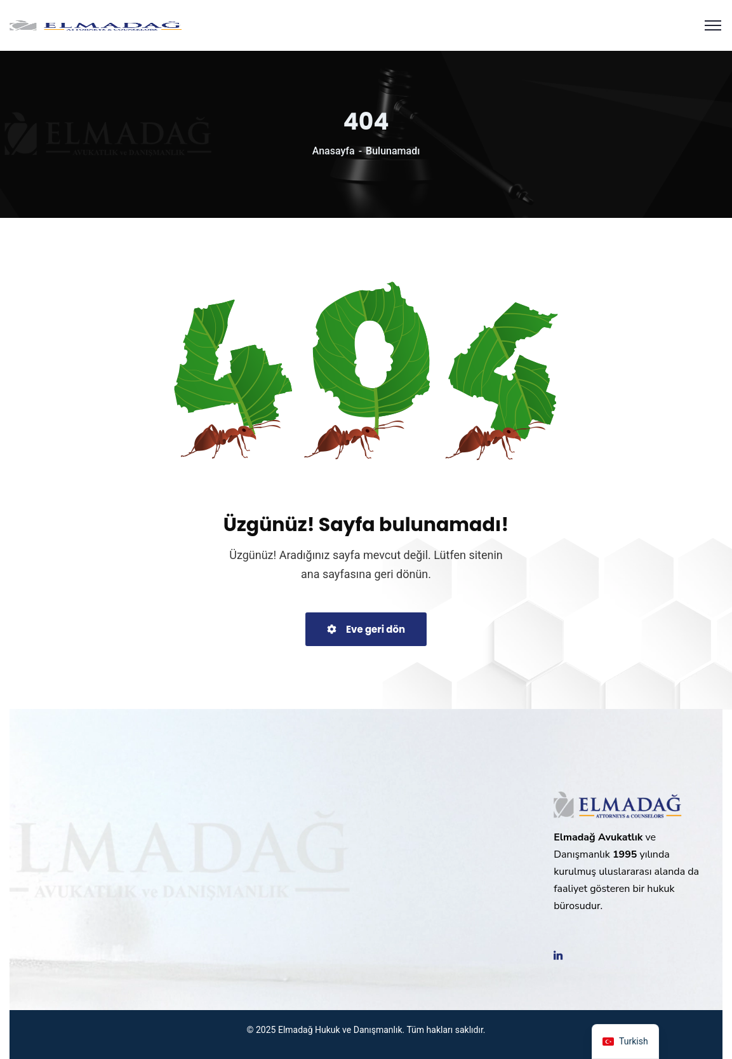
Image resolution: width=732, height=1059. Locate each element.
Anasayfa (333, 151)
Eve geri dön (366, 629)
